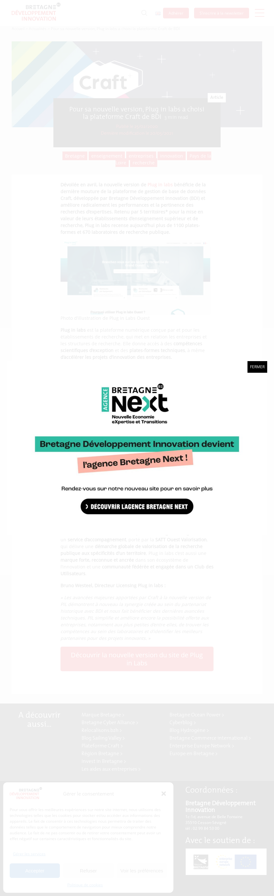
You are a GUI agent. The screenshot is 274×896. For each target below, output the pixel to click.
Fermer (257, 367)
